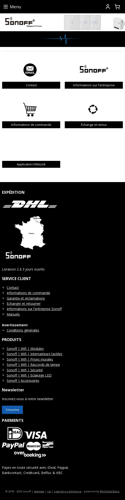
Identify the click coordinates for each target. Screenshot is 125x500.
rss (49, 491)
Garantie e (15, 298)
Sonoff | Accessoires (23, 380)
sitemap (39, 491)
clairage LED (42, 375)
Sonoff (56, 308)
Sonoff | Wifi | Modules (25, 348)
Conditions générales (23, 330)
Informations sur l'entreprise (28, 308)
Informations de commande (28, 293)
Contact (13, 287)
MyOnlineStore (110, 491)
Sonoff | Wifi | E (19, 375)
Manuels (13, 314)
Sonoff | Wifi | (18, 354)
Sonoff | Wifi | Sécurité (25, 370)
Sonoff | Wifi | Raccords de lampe (33, 364)
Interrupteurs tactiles (46, 354)
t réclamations (34, 298)
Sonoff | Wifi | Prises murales (30, 359)
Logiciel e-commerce (68, 491)
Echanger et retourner (24, 303)
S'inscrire (12, 410)
